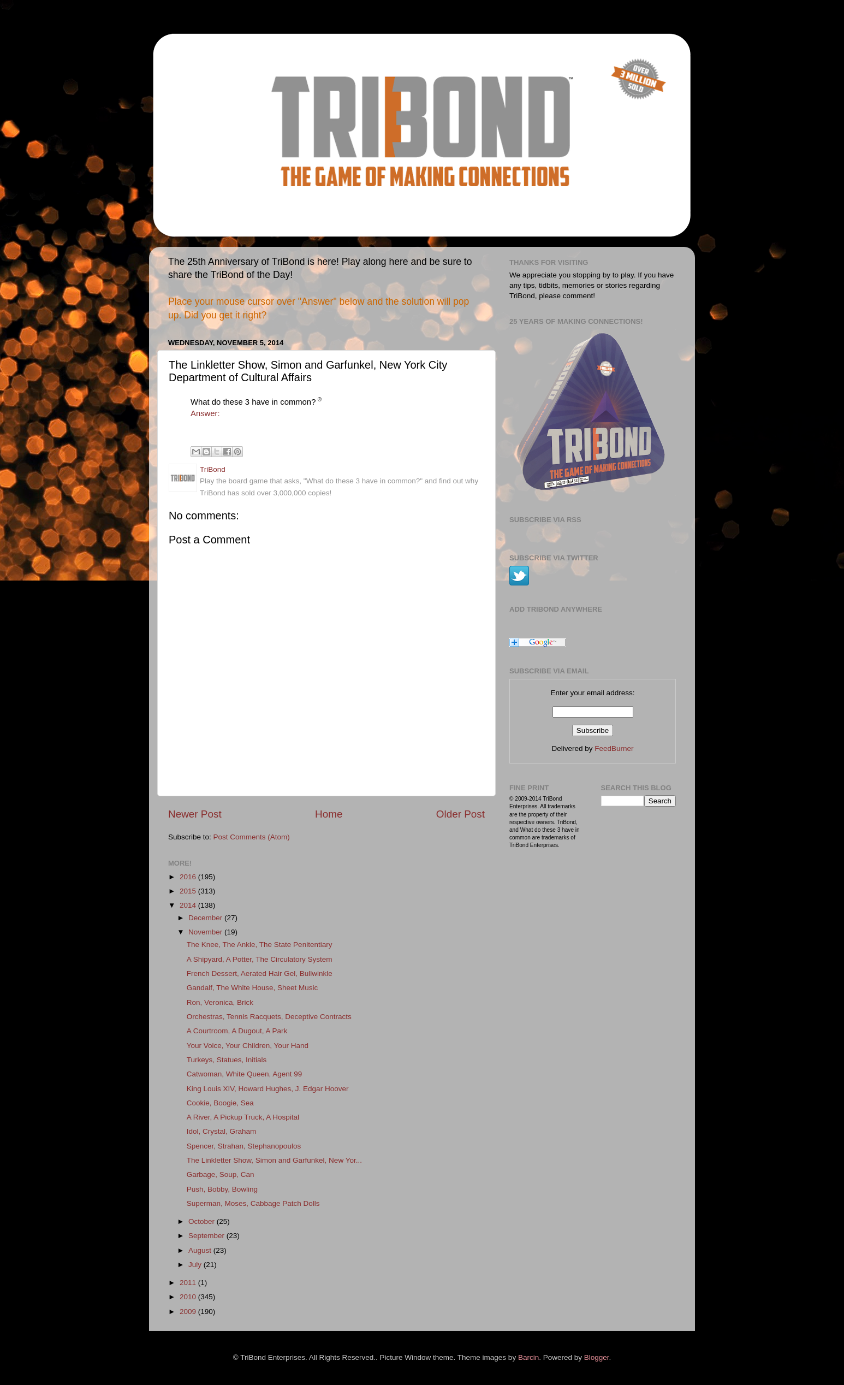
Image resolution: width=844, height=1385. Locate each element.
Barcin (528, 1357)
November (206, 932)
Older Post (460, 814)
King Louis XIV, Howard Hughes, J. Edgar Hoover (268, 1089)
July (196, 1264)
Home (328, 814)
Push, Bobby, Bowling (222, 1189)
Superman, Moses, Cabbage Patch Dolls (253, 1203)
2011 (189, 1283)
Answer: (205, 413)
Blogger (596, 1357)
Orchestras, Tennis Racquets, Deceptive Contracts (269, 1017)
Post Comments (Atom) (251, 837)
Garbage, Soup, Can (220, 1174)
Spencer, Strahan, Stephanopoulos (244, 1146)
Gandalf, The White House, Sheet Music (252, 988)
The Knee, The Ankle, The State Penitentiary (259, 944)
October (202, 1221)
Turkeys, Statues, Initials (227, 1060)
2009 (189, 1311)
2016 (189, 877)
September (207, 1236)
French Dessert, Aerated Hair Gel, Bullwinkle (259, 973)
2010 (189, 1297)
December (206, 918)
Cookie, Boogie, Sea (220, 1103)
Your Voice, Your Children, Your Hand (247, 1045)
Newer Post (195, 814)
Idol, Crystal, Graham (222, 1131)
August (200, 1250)
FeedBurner (614, 748)
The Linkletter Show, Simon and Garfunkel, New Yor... (274, 1160)
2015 (189, 891)
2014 (189, 905)
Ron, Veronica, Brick (220, 1002)
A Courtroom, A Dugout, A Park (237, 1031)
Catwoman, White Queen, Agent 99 (244, 1074)
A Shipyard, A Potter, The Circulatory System (259, 959)
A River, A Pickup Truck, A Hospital (243, 1117)
